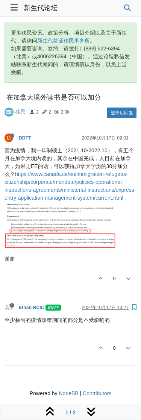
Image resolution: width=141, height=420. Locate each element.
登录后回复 (122, 112)
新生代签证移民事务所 (63, 41)
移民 (20, 112)
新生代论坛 (41, 8)
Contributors (97, 393)
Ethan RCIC (31, 307)
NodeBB (68, 393)
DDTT (25, 138)
